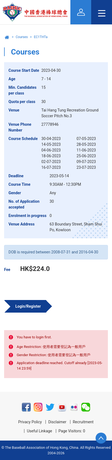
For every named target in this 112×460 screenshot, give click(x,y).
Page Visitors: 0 (72, 431)
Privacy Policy (30, 422)
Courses (22, 37)
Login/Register (28, 306)
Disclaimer (57, 422)
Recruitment (83, 422)
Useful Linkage (39, 431)
